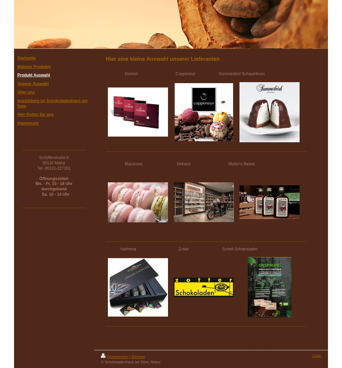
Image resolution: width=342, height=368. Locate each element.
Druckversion (114, 357)
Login (316, 356)
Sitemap (138, 357)
